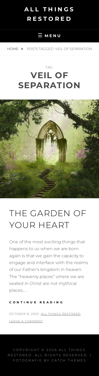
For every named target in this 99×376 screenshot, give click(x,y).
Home (13, 49)
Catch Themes (68, 360)
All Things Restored (61, 314)
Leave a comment (26, 321)
